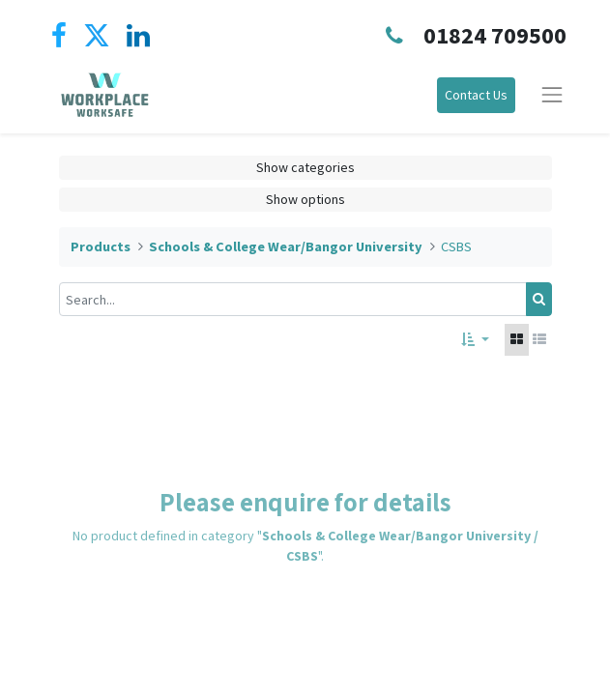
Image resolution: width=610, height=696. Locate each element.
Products (101, 246)
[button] (475, 340)
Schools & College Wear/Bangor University (285, 246)
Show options (305, 199)
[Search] (539, 299)
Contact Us (476, 94)
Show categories (305, 167)
